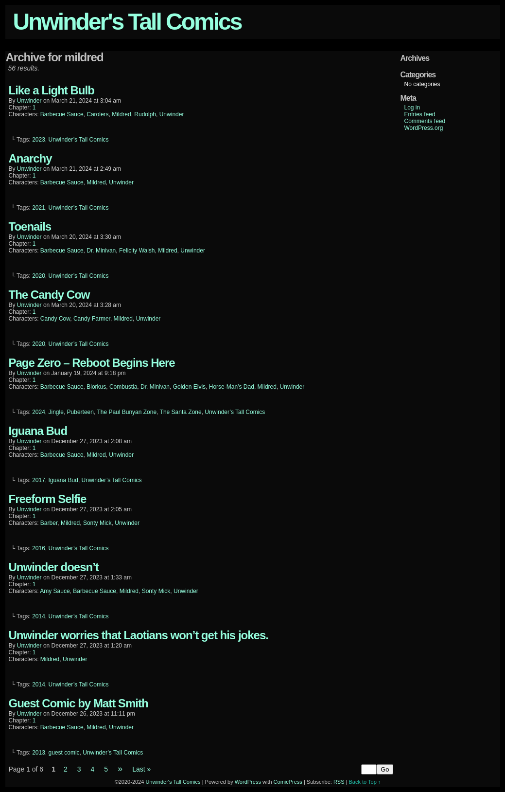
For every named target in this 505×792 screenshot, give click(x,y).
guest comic (64, 752)
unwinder (29, 100)
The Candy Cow (49, 294)
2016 (38, 548)
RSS (339, 782)
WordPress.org (423, 128)
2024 (38, 412)
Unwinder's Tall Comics (127, 22)
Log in (412, 107)
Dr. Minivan (101, 250)
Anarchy (30, 158)
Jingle (56, 412)
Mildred (121, 114)
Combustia (123, 386)
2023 (38, 139)
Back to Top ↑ (365, 782)
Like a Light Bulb (51, 90)
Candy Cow (55, 318)
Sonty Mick (97, 523)
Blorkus (96, 386)
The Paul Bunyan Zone (127, 412)
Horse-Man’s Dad (231, 386)
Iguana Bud (38, 430)
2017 (38, 480)
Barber (48, 523)
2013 (38, 752)
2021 (38, 207)
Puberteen (80, 412)
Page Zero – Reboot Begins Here (92, 362)
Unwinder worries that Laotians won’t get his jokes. (138, 635)
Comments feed (425, 121)
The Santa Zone (181, 412)
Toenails (30, 226)
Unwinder (171, 114)
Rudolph (145, 114)
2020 (38, 275)
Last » (141, 769)
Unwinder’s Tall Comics (79, 139)
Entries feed (419, 114)
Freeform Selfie (48, 498)
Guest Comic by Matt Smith (78, 703)
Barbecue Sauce (62, 114)
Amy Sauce (55, 591)
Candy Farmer (91, 318)
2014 (38, 616)
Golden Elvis (189, 386)
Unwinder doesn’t (54, 567)
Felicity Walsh (137, 250)
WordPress (248, 782)
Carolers (97, 114)
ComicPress (288, 782)
